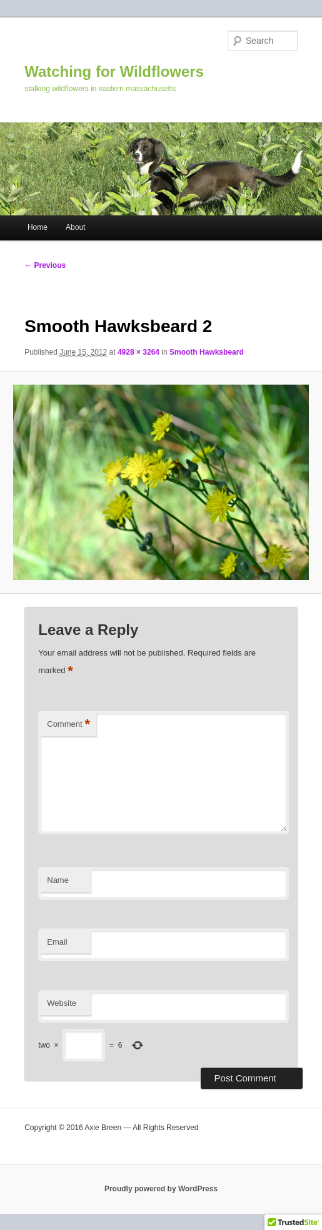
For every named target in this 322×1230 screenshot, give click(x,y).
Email (57, 942)
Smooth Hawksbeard (206, 352)
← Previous (45, 265)
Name (58, 880)
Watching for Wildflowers (114, 71)
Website (61, 1003)
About (75, 227)
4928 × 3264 (138, 352)
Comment (68, 725)
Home (38, 227)
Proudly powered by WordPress (161, 1188)
